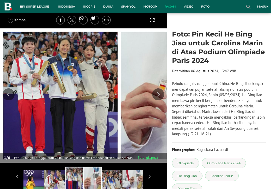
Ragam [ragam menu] (170, 6)
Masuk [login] (262, 6)
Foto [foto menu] (205, 6)
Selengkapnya (148, 157)
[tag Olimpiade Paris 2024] (224, 163)
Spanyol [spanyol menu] (128, 6)
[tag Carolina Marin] (222, 176)
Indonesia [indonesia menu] (66, 6)
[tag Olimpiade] (185, 163)
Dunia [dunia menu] (108, 6)
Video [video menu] (188, 6)
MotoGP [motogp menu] (150, 6)
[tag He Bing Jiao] (187, 176)
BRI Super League (34, 6)
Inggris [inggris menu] (89, 6)
